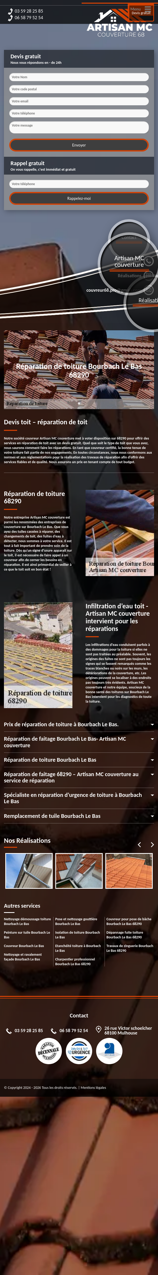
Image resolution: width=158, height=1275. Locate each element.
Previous (139, 844)
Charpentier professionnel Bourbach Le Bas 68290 (75, 961)
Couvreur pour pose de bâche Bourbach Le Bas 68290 (128, 921)
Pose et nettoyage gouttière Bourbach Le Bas (76, 921)
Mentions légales (93, 1087)
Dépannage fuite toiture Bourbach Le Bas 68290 (124, 934)
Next (152, 844)
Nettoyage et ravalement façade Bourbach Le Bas (23, 957)
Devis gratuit (141, 13)
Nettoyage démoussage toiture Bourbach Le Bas (27, 921)
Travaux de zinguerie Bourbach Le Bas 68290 (129, 948)
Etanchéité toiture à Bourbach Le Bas (78, 948)
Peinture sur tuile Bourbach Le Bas (27, 934)
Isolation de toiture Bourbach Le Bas (77, 934)
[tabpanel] (29, 871)
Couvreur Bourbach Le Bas (24, 946)
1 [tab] (79, 406)
